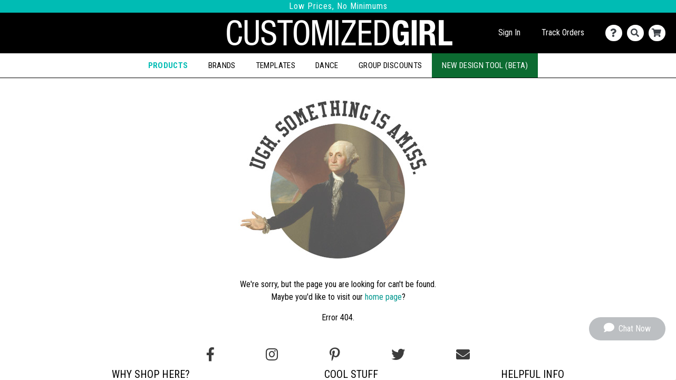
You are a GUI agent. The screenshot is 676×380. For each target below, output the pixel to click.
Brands (222, 65)
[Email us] (463, 355)
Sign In (509, 32)
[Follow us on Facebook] (210, 355)
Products (168, 65)
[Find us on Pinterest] (335, 355)
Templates (275, 65)
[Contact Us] (616, 33)
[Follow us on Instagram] (272, 355)
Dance (327, 65)
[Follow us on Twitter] (398, 355)
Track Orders (563, 32)
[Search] (638, 33)
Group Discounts (390, 65)
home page (383, 297)
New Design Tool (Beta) (485, 65)
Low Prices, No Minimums (338, 6)
